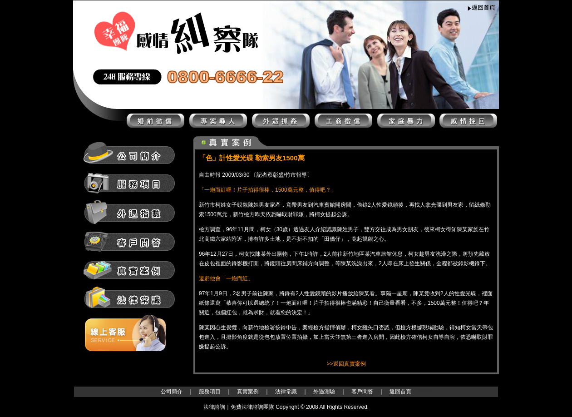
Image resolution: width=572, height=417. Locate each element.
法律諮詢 (150, 391)
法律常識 (286, 391)
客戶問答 (362, 391)
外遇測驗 (324, 391)
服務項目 (210, 391)
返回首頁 (400, 391)
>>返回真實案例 (345, 364)
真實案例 (248, 391)
